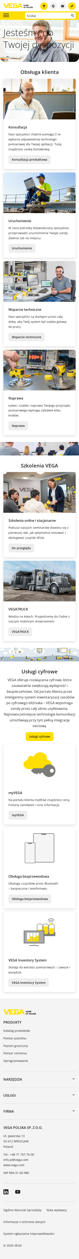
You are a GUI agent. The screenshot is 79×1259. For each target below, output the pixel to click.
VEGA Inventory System (29, 983)
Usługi (9, 1095)
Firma (8, 1111)
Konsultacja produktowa (29, 160)
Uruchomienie (22, 248)
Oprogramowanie (15, 1061)
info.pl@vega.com (15, 1160)
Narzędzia (12, 1079)
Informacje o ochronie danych (24, 1222)
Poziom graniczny (15, 1046)
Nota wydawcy (57, 1210)
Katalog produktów (16, 1031)
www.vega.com (13, 1165)
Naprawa (18, 426)
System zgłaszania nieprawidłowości (29, 1234)
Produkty (12, 1022)
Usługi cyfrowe (39, 736)
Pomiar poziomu (14, 1038)
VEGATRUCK (20, 632)
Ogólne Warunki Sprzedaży (22, 1210)
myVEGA (18, 815)
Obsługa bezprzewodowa (30, 899)
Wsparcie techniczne (26, 337)
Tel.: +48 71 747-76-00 (18, 1154)
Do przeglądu (21, 548)
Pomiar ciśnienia (15, 1053)
